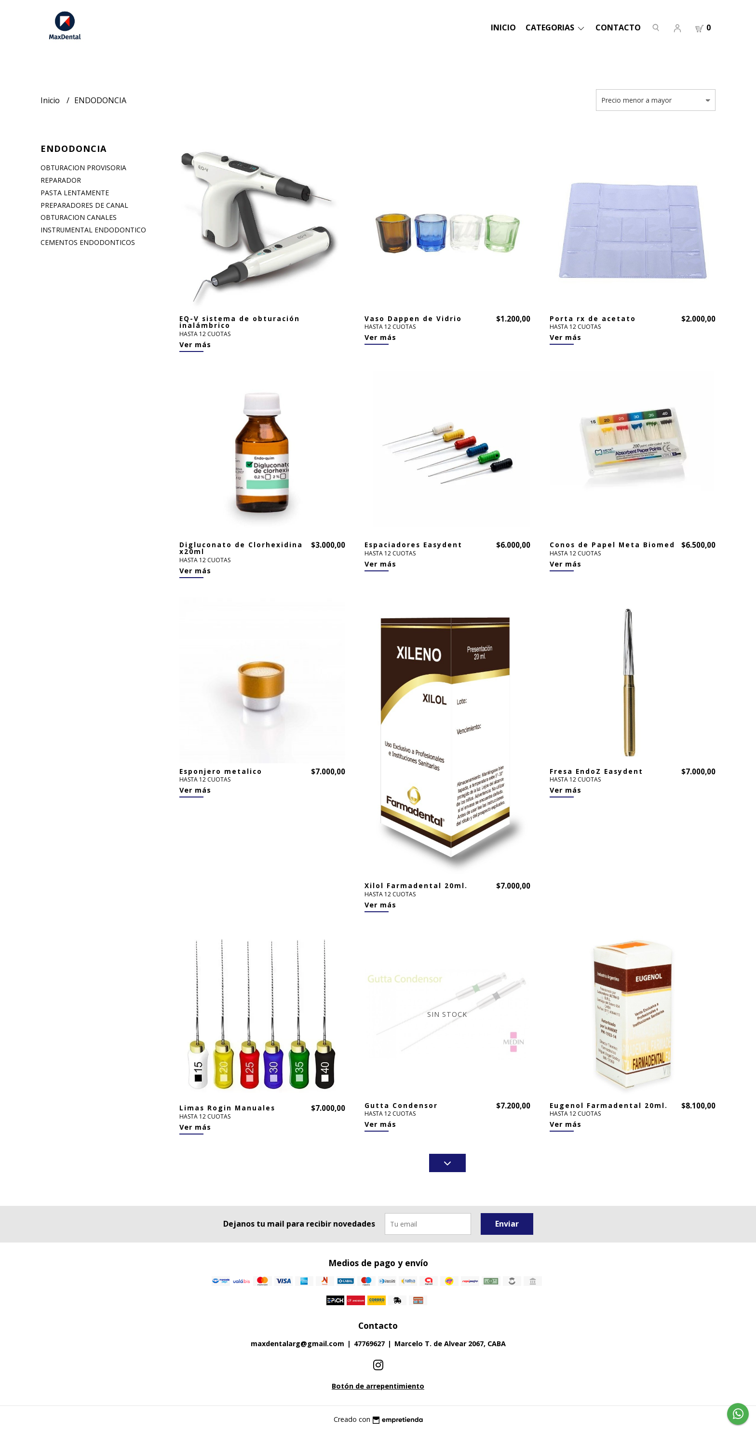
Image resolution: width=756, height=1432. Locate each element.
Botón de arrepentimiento (378, 1386)
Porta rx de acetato (593, 318)
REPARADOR (60, 180)
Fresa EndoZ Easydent (596, 771)
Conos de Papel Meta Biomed (612, 544)
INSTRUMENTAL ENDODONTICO (93, 229)
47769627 (369, 1343)
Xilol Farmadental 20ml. (416, 885)
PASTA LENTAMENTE (74, 192)
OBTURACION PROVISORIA (83, 167)
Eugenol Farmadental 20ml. (609, 1105)
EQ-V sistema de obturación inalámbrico (239, 322)
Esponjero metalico (220, 771)
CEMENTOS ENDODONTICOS (87, 242)
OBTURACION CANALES (78, 217)
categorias (556, 27)
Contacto (618, 27)
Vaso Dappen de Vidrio (413, 318)
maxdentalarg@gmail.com (297, 1343)
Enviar (507, 1223)
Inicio (503, 27)
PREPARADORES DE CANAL (84, 205)
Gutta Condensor (401, 1105)
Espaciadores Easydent (413, 544)
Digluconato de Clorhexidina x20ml (241, 548)
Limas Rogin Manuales (227, 1107)
